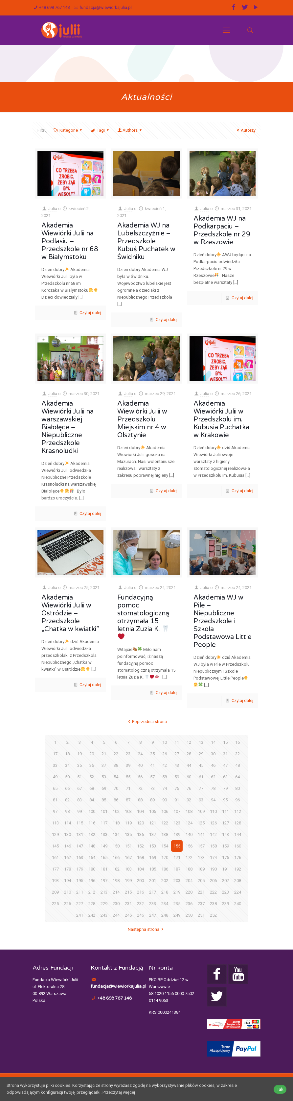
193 (55, 880)
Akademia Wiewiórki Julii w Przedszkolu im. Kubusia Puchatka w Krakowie (221, 419)
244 (116, 915)
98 (67, 811)
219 (176, 892)
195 (79, 880)
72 (140, 788)
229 (104, 903)
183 (128, 869)
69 (103, 788)
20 (91, 753)
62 (213, 776)
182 (116, 869)
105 (152, 811)
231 (128, 903)
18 (67, 753)
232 (140, 903)
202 (164, 880)
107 (176, 811)
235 (176, 903)
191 (225, 869)
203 (176, 880)
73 (152, 788)
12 (189, 742)
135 (128, 834)
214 (116, 892)
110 (213, 811)
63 (225, 776)
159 (225, 846)
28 (189, 753)
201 (152, 880)
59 (176, 776)
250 (189, 915)
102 (116, 811)
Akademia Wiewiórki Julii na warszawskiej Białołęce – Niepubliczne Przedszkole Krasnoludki (67, 427)
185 (152, 869)
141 (201, 834)
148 (91, 846)
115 (79, 822)
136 (140, 834)
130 (67, 834)
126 (213, 822)
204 (189, 880)
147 (79, 846)
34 (67, 765)
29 (201, 753)
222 (213, 892)
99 (79, 811)
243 (104, 915)
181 (104, 869)
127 (225, 822)
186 (164, 869)
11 (176, 742)
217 (152, 892)
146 (67, 846)
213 (104, 892)
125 (201, 822)
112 (237, 811)
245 (128, 915)
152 (140, 846)
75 (176, 788)
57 (152, 776)
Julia (52, 208)
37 (103, 765)
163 (79, 857)
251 (201, 915)
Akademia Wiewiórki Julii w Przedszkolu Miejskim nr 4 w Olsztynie (142, 419)
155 (176, 846)
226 (67, 903)
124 (189, 822)
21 (103, 753)
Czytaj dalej (90, 312)
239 (225, 903)
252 (213, 915)
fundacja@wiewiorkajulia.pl (105, 7)
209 (55, 892)
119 (128, 822)
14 (213, 742)
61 (201, 776)
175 (225, 857)
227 (79, 903)
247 (152, 915)
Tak (280, 1089)
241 (79, 915)
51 (79, 776)
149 (104, 846)
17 (55, 753)
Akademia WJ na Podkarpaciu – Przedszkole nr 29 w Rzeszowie (221, 230)
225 (55, 903)
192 (237, 869)
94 (213, 799)
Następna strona (146, 929)
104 (140, 811)
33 (55, 765)
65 (55, 788)
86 (116, 799)
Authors (130, 130)
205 (201, 880)
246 (140, 915)
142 (213, 834)
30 (213, 753)
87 (128, 799)
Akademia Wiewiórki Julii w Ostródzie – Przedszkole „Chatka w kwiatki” (70, 613)
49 (55, 776)
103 (128, 811)
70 (116, 788)
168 (140, 857)
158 (213, 846)
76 (189, 788)
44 (189, 765)
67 (79, 788)
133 (104, 834)
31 (225, 753)
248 (164, 915)
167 (128, 857)
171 (176, 857)
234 (164, 903)
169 (152, 857)
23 (128, 753)
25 (152, 753)
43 (176, 765)
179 (79, 869)
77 (201, 788)
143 (225, 834)
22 (116, 753)
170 (164, 857)
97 (55, 811)
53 (103, 776)
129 (55, 834)
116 (91, 822)
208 (237, 880)
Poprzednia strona (146, 721)
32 (237, 753)
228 (91, 903)
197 (104, 880)
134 (116, 834)
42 (164, 765)
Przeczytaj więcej (118, 1092)
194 (67, 880)
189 (201, 869)
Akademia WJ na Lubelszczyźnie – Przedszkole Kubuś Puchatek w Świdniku (146, 241)
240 (237, 903)
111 (225, 811)
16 (237, 742)
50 (67, 776)
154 (164, 846)
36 (91, 765)
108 (189, 811)
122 (164, 822)
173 (201, 857)
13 (201, 742)
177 (55, 869)
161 (55, 857)
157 (201, 846)
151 (128, 846)
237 (201, 903)
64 (237, 776)
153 (152, 846)
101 (104, 811)
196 (91, 880)
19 (79, 753)
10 (164, 742)
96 (237, 799)
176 (237, 857)
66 (67, 788)
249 (176, 915)
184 (140, 869)
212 (91, 892)
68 (91, 788)
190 (213, 869)
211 (79, 892)
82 (67, 799)
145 (55, 846)
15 (225, 742)
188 (189, 869)
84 (91, 799)
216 (140, 892)
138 (164, 834)
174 (213, 857)
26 (164, 753)
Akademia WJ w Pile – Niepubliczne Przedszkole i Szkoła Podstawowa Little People (222, 621)
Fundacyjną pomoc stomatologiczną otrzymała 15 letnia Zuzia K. (143, 617)
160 (237, 846)
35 (79, 765)
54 (116, 776)
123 (176, 822)
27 (176, 753)
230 (116, 903)
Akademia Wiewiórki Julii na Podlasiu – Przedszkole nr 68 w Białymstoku (69, 241)
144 (237, 834)
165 (104, 857)
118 (116, 822)
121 (152, 822)
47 (225, 765)
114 (67, 822)
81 (55, 799)
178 (67, 869)
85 (103, 799)
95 (225, 799)
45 (201, 765)
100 (91, 811)
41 (152, 765)
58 (164, 776)
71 (128, 788)
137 (152, 834)
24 (140, 753)
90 (164, 799)
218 (164, 892)
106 (164, 811)
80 (237, 788)
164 (91, 857)
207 (225, 880)
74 (164, 788)
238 (213, 903)
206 (213, 880)
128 (237, 822)
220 (189, 892)
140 (189, 834)
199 (128, 880)
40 (140, 765)
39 (128, 765)
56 (140, 776)
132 (91, 834)
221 (201, 892)
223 (225, 892)
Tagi (100, 130)
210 (67, 892)
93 (201, 799)
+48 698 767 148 (54, 7)
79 (225, 788)
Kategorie (68, 130)
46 (213, 765)
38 (116, 765)
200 (140, 880)
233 (152, 903)
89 (152, 799)
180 (91, 869)
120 (140, 822)
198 (116, 880)
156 (189, 846)
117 (104, 822)
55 (128, 776)
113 (55, 822)
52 (91, 776)
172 (189, 857)
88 (140, 799)
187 (176, 869)
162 (67, 857)
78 (213, 788)
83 (79, 799)
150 (116, 846)
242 (91, 915)
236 (189, 903)
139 (176, 834)
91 (176, 799)
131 (79, 834)
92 (189, 799)
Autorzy (245, 130)
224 (237, 892)
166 (116, 857)
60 (189, 776)
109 (201, 811)
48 (237, 765)
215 (128, 892)
